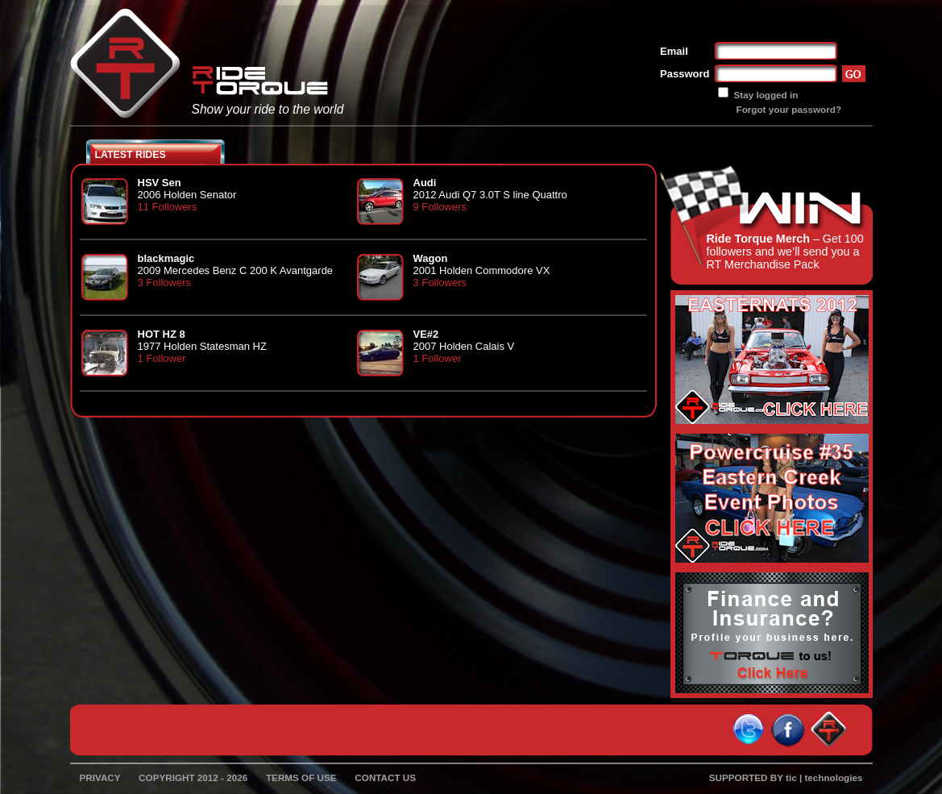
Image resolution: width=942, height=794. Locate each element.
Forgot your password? (789, 109)
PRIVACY (100, 777)
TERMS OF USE (301, 777)
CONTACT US (385, 777)
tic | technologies (824, 777)
